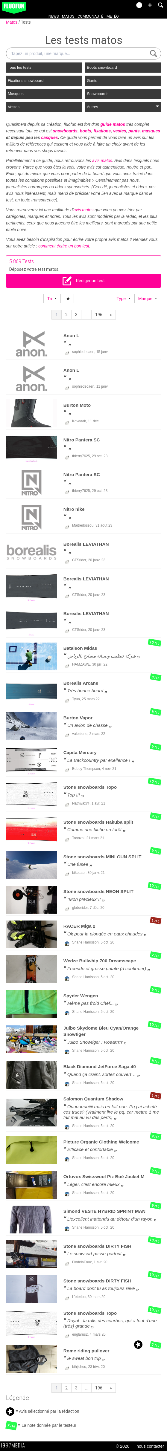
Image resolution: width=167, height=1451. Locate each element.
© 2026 (122, 1446)
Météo (113, 16)
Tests (26, 22)
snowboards (65, 131)
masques (151, 131)
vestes (119, 131)
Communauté (90, 16)
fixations (102, 131)
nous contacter (150, 1446)
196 (98, 314)
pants (133, 131)
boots (85, 131)
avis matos (102, 160)
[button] (150, 5)
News (53, 16)
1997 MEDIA (14, 1445)
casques (49, 137)
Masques (16, 93)
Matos (68, 16)
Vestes (13, 107)
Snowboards (97, 93)
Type (123, 298)
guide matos (113, 124)
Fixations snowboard (25, 80)
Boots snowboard (102, 67)
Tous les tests (19, 67)
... (86, 314)
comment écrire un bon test (63, 246)
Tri (52, 298)
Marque (147, 298)
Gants (92, 80)
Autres (123, 107)
